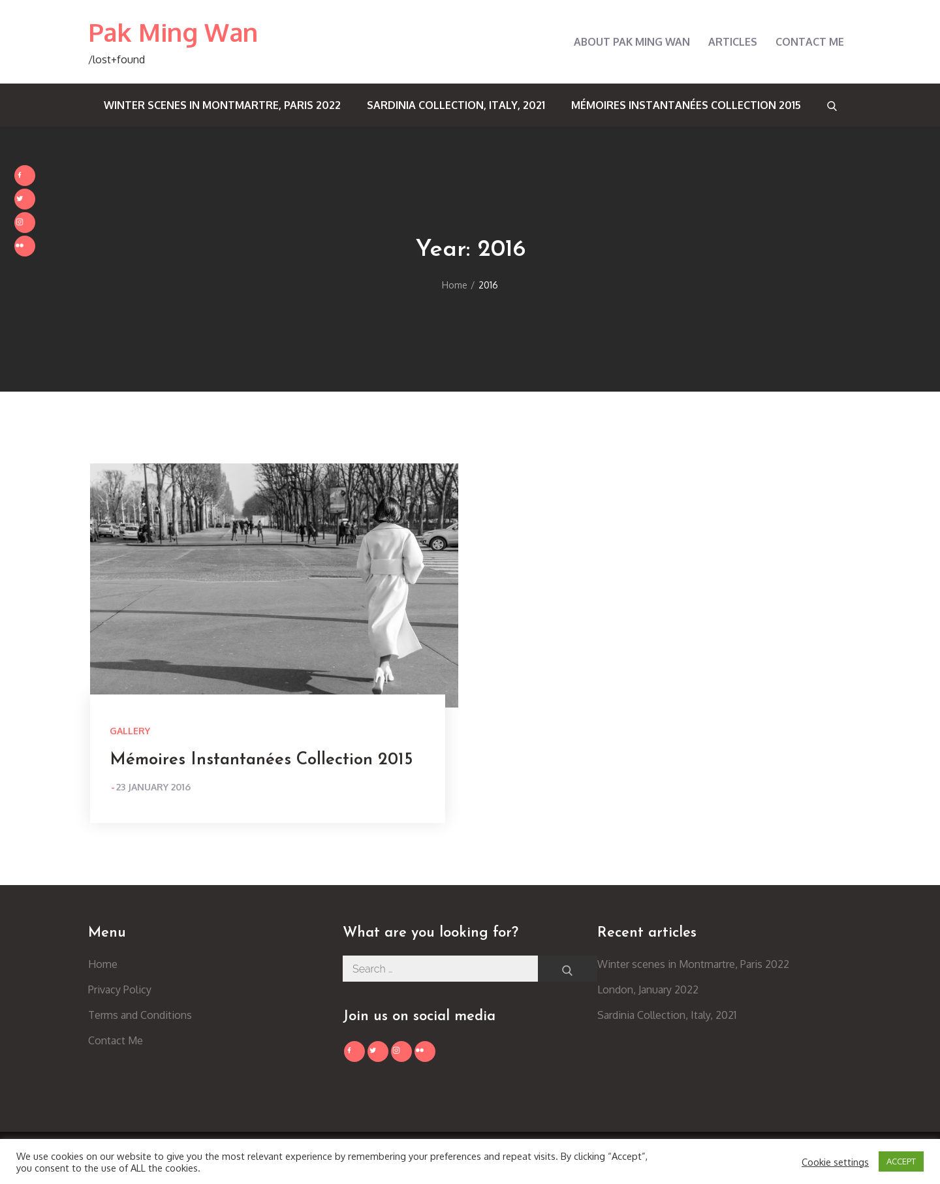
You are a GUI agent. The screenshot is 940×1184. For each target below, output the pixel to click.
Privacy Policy (119, 989)
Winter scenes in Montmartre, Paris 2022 (222, 105)
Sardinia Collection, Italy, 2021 (456, 105)
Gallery (130, 730)
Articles (732, 41)
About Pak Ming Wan (632, 41)
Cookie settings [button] (835, 1162)
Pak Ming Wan (173, 32)
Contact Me (810, 41)
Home (103, 964)
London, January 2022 (647, 989)
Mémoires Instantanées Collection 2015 (686, 105)
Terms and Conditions (140, 1014)
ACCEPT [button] (901, 1161)
